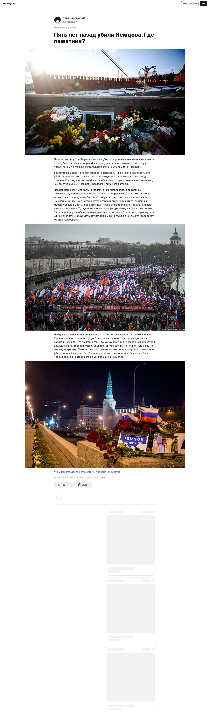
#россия (101, 471)
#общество (73, 471)
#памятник (87, 471)
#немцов (59, 471)
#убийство (113, 471)
